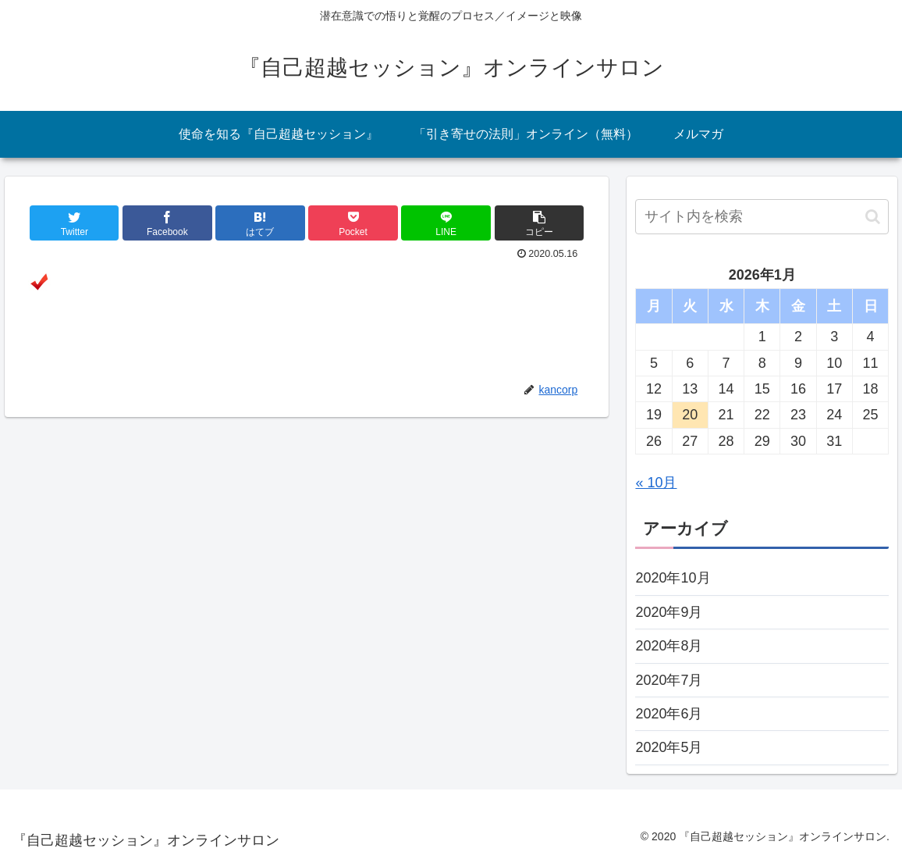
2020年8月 (668, 646)
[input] (762, 216)
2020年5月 (668, 747)
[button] (872, 217)
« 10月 (655, 482)
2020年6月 (668, 714)
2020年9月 (668, 612)
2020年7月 (668, 680)
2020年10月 (672, 578)
